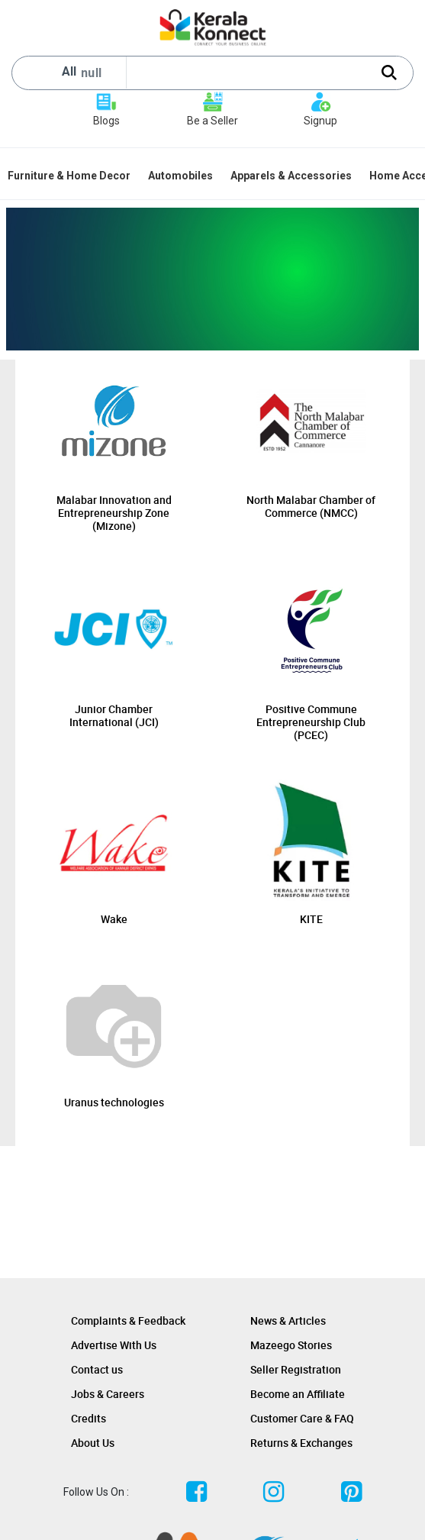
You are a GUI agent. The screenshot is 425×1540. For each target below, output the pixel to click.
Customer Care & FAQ (302, 1418)
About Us (92, 1442)
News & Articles (288, 1320)
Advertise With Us (113, 1345)
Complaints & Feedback (128, 1320)
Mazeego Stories (291, 1345)
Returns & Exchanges (301, 1442)
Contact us (97, 1369)
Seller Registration (295, 1369)
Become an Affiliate (297, 1394)
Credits (88, 1418)
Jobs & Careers (107, 1394)
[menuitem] (70, 175)
